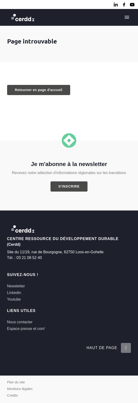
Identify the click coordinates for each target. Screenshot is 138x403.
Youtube (14, 299)
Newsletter (16, 286)
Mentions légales (20, 389)
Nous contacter (20, 322)
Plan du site (16, 382)
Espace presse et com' (26, 329)
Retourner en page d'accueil (38, 90)
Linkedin (14, 293)
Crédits (12, 395)
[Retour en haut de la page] (126, 348)
